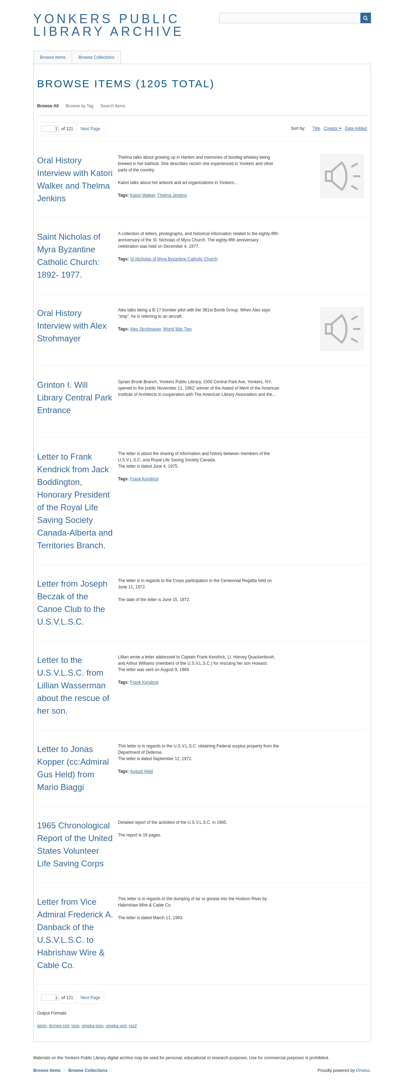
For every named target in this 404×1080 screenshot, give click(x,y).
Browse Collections (96, 57)
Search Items (113, 105)
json (75, 1025)
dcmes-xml (59, 1025)
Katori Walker (142, 195)
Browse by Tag (80, 105)
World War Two (177, 329)
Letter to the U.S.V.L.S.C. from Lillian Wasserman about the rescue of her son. (73, 685)
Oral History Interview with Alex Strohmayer (72, 325)
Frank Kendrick (144, 478)
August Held (141, 771)
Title (316, 128)
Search (365, 18)
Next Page (90, 128)
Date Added (356, 128)
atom (42, 1025)
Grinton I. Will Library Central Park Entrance (74, 397)
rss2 (133, 1025)
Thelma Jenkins (172, 195)
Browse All (48, 105)
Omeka (363, 1070)
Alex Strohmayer (145, 329)
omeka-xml (116, 1025)
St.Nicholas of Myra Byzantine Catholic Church (174, 259)
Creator (331, 128)
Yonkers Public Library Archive (108, 25)
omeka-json (92, 1025)
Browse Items (53, 57)
